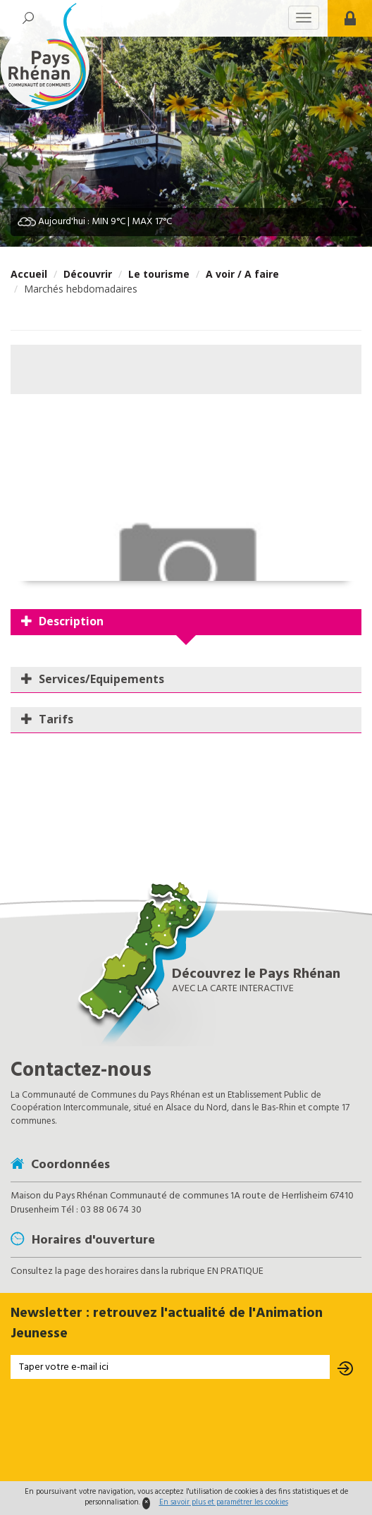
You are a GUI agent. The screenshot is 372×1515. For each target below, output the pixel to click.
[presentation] (186, 1431)
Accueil (29, 274)
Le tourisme (159, 274)
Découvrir (87, 274)
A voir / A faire (242, 274)
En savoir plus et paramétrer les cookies (223, 1502)
